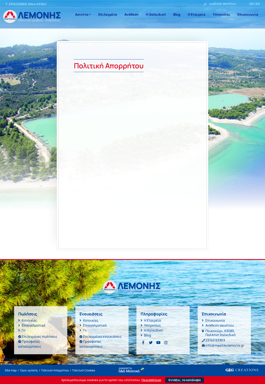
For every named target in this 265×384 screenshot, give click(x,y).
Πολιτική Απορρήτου (55, 370)
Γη (23, 330)
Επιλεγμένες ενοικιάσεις (102, 336)
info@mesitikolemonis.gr (224, 345)
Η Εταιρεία (196, 14)
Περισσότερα (151, 380)
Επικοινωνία (247, 14)
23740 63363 (18, 4)
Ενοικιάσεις (91, 314)
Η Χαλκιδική (156, 14)
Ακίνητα (81, 14)
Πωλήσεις (27, 314)
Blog (176, 14)
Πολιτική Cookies (83, 370)
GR (251, 4)
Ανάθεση (131, 14)
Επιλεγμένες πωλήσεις (39, 336)
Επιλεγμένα (107, 14)
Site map (11, 370)
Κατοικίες (29, 320)
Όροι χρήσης (29, 370)
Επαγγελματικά (33, 325)
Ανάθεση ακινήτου (219, 325)
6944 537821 (37, 4)
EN (258, 4)
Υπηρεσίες (221, 14)
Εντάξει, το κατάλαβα (185, 380)
